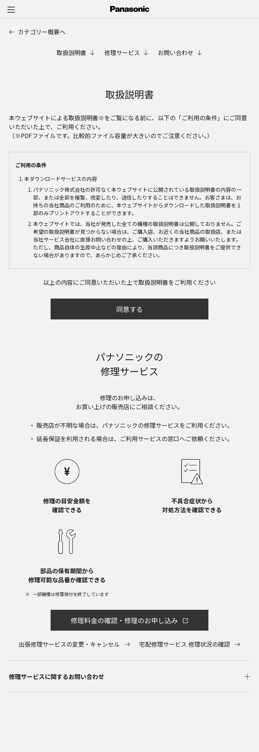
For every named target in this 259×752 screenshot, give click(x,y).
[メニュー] (11, 9)
